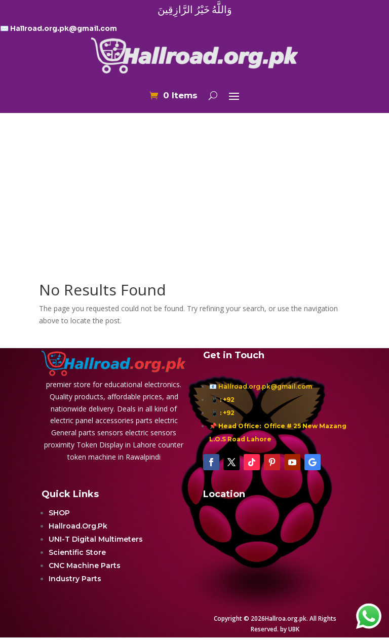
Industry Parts (75, 578)
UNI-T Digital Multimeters (96, 539)
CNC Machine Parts (85, 565)
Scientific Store (77, 552)
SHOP (59, 512)
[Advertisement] (194, 177)
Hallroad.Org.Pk (78, 526)
